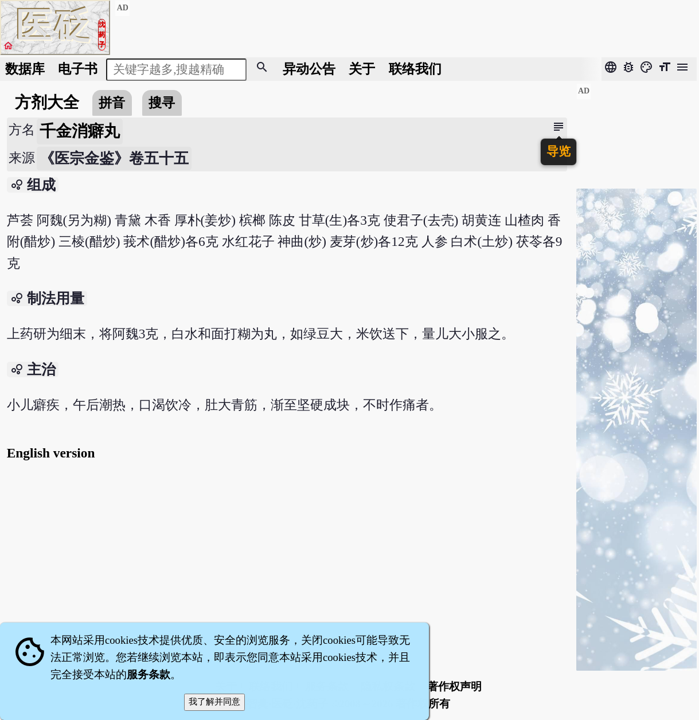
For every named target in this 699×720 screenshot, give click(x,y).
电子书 (77, 68)
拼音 (112, 102)
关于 (362, 68)
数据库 (25, 68)
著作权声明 (454, 686)
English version (51, 452)
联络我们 (415, 68)
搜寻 (162, 102)
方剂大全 (47, 102)
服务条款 (148, 674)
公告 (309, 68)
